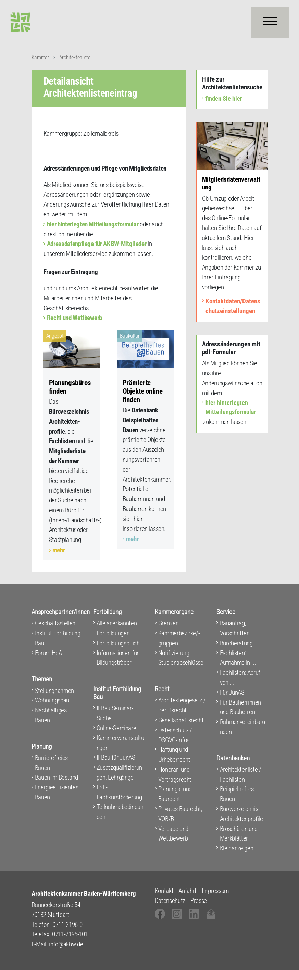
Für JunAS (232, 692)
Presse (198, 901)
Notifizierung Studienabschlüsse (180, 658)
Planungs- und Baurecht (175, 794)
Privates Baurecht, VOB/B (180, 814)
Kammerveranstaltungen (120, 743)
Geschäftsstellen (55, 623)
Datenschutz (170, 901)
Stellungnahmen (54, 691)
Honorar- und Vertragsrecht (175, 774)
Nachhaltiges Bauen (51, 715)
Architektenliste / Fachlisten (240, 774)
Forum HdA (48, 653)
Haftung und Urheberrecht (174, 754)
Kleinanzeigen (236, 848)
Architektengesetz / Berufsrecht (182, 705)
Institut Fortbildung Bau (57, 638)
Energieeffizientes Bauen (56, 792)
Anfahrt (187, 891)
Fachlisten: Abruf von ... (240, 677)
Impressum (215, 891)
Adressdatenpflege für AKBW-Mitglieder (97, 244)
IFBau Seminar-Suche (115, 713)
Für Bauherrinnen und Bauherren (240, 707)
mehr (58, 550)
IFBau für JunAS (116, 757)
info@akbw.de (66, 944)
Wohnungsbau (52, 700)
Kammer (40, 57)
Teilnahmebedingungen (120, 812)
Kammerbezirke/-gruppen (179, 638)
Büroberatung (236, 643)
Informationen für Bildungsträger (118, 658)
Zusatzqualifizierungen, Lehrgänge (119, 772)
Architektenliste (74, 57)
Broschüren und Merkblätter (239, 834)
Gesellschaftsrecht (181, 720)
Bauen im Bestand (56, 777)
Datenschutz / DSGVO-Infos (175, 735)
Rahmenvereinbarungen (242, 727)
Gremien (168, 623)
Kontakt (164, 891)
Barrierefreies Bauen (51, 763)
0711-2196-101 (70, 934)
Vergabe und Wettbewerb (173, 834)
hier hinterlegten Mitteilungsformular (93, 224)
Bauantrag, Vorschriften (235, 628)
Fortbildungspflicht (119, 643)
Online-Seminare (116, 728)
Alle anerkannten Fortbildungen (117, 628)
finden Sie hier (223, 98)
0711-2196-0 (67, 925)
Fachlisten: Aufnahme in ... (238, 658)
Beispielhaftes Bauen (237, 794)
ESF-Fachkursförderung (119, 792)
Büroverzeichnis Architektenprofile (241, 814)
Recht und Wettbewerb (74, 318)
